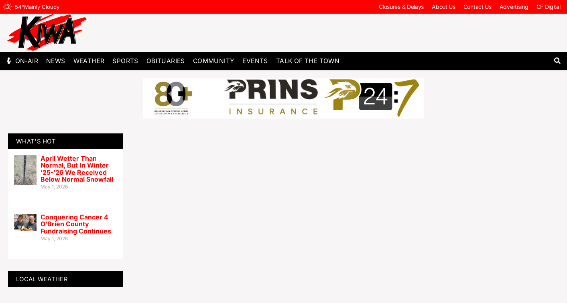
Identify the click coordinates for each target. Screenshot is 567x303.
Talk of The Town (307, 61)
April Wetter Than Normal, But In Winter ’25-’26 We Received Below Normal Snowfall (77, 169)
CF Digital (549, 6)
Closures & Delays (401, 6)
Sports (125, 61)
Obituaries (165, 61)
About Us (443, 6)
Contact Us (477, 6)
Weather (89, 61)
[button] (558, 61)
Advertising (514, 6)
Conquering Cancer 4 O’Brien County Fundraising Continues (76, 224)
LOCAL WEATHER (42, 279)
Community (214, 61)
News (55, 61)
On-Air (26, 61)
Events (255, 61)
